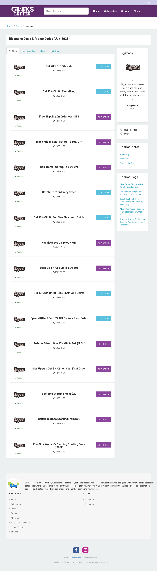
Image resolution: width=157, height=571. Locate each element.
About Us (98, 18)
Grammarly (124, 154)
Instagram (89, 504)
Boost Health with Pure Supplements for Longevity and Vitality (131, 202)
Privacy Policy (17, 527)
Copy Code (103, 66)
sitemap (147, 2)
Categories (110, 11)
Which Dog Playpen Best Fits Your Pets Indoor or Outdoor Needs (132, 212)
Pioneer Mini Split (127, 163)
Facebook (89, 499)
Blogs (137, 11)
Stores (125, 11)
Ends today (55, 51)
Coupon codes (28, 51)
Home (96, 11)
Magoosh (124, 158)
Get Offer (103, 117)
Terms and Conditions (20, 522)
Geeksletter (76, 558)
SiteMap (14, 531)
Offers (42, 51)
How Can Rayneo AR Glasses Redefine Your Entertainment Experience (132, 222)
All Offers (13, 51)
